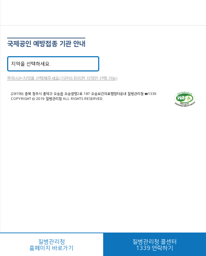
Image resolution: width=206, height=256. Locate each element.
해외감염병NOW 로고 (103, 13)
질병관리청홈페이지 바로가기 (51, 245)
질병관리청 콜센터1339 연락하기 (154, 245)
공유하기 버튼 (195, 13)
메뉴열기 (11, 13)
